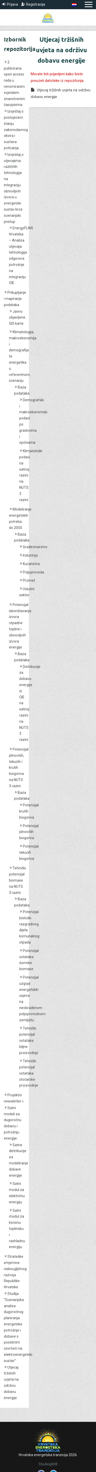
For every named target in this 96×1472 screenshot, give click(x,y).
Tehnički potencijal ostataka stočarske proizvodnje (28, 1073)
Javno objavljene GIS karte (17, 317)
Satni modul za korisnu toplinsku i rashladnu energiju (17, 1228)
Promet (29, 580)
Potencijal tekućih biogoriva (29, 852)
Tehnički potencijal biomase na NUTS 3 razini (17, 880)
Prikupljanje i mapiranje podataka (15, 298)
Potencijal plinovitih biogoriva (29, 832)
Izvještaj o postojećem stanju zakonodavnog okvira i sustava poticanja (16, 129)
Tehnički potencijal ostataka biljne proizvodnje (28, 1040)
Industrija (30, 555)
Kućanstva (31, 564)
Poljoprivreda (33, 572)
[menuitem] (74, 4)
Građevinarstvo (35, 547)
